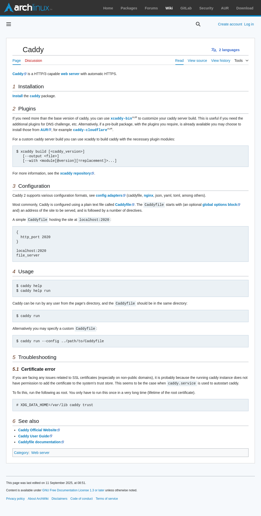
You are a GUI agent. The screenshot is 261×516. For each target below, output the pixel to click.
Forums (151, 8)
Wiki (169, 8)
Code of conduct (81, 496)
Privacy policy (15, 496)
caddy (35, 95)
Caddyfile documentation (39, 440)
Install (17, 96)
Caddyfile (123, 204)
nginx (148, 195)
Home (108, 8)
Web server (40, 451)
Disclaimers (59, 496)
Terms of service (107, 496)
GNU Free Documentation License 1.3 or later (73, 488)
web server (70, 74)
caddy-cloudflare (90, 129)
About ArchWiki (38, 496)
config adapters (109, 195)
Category (21, 451)
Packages (129, 8)
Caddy (17, 74)
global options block (219, 204)
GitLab (186, 8)
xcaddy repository (75, 172)
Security (206, 8)
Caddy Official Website (37, 428)
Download (244, 8)
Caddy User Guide (33, 434)
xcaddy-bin (121, 118)
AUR (225, 8)
